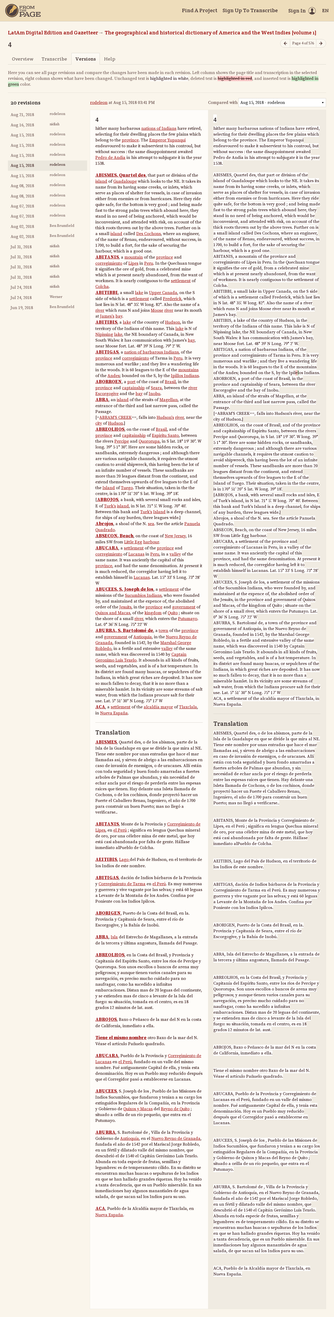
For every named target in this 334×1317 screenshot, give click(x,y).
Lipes (133, 263)
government (183, 607)
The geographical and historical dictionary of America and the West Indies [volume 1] (211, 32)
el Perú (120, 830)
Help (109, 59)
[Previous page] (285, 43)
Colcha (102, 286)
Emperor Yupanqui (167, 140)
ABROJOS (107, 500)
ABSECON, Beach (114, 536)
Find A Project (199, 10)
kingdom (153, 613)
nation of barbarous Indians (151, 352)
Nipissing (104, 334)
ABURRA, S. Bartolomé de (124, 631)
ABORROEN (108, 382)
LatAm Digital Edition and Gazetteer (53, 32)
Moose (157, 310)
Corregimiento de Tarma (121, 884)
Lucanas (136, 554)
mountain (133, 257)
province (130, 140)
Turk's (110, 506)
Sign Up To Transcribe (250, 10)
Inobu (154, 393)
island (101, 181)
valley (175, 554)
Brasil (170, 381)
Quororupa (149, 441)
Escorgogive (107, 393)
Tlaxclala (188, 707)
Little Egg (133, 542)
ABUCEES (106, 1091)
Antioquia (142, 637)
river (99, 310)
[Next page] (321, 43)
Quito (173, 613)
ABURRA (105, 1132)
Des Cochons (148, 233)
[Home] (23, 10)
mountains (188, 370)
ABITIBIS (106, 322)
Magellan (168, 399)
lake (139, 292)
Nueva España (114, 713)
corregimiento (108, 263)
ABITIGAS (107, 352)
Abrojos (104, 524)
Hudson (172, 322)
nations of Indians (158, 128)
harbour (151, 542)
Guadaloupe (125, 181)
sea (151, 523)
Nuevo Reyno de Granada (175, 1138)
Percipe (121, 441)
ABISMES (106, 742)
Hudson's (165, 417)
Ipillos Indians (185, 375)
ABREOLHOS (109, 429)
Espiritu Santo (165, 435)
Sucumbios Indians (143, 595)
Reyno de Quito (175, 1109)
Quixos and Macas (112, 613)
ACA (100, 707)
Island (108, 487)
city (98, 423)
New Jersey (175, 536)
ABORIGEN (108, 913)
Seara (156, 388)
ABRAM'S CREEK (115, 417)
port (131, 381)
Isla (114, 937)
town (163, 630)
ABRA (102, 400)
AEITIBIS (106, 859)
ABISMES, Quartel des (120, 175)
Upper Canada (163, 292)
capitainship (134, 435)
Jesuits (125, 607)
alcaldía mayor (158, 707)
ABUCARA (106, 548)
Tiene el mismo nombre (121, 1038)
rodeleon (98, 102)
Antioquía (129, 1138)
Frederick (172, 298)
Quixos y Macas (138, 1109)
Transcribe (54, 59)
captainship (133, 388)
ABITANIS (107, 257)
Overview (22, 59)
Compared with (223, 102)
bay (118, 316)
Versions (85, 59)
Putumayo (187, 618)
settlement (181, 280)
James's (107, 316)
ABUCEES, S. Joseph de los (124, 589)
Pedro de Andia (110, 157)
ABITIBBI (106, 293)
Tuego (127, 487)
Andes (113, 375)
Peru (148, 263)
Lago (124, 859)
